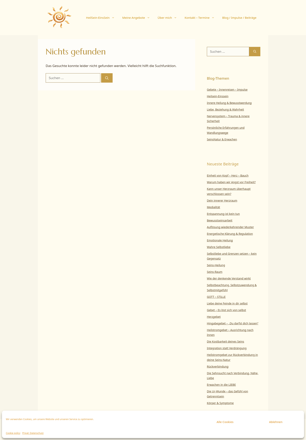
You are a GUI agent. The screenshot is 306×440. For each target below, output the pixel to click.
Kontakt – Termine (201, 17)
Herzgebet (214, 317)
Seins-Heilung (216, 265)
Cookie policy (13, 433)
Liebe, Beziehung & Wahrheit (225, 109)
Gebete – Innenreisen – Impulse (227, 89)
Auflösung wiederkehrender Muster (230, 227)
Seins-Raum (214, 272)
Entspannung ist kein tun (223, 214)
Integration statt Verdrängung (226, 348)
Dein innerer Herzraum (222, 200)
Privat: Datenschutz (33, 433)
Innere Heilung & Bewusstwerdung (229, 103)
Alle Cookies (225, 422)
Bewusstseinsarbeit (219, 220)
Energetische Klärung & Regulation (230, 234)
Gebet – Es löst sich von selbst (226, 310)
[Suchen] (107, 78)
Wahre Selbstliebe (218, 247)
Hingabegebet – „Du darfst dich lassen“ (232, 323)
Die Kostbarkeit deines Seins (225, 341)
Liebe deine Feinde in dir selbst (227, 303)
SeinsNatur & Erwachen (222, 139)
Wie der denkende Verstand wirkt (229, 278)
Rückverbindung (218, 366)
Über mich (169, 17)
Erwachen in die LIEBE (221, 384)
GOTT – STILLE (216, 297)
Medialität (213, 207)
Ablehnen (276, 422)
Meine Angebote (138, 17)
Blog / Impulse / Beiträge (239, 18)
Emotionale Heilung (220, 240)
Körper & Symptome (220, 403)
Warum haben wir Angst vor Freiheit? (231, 182)
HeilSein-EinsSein (102, 17)
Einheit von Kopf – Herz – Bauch (227, 175)
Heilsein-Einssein (218, 96)
